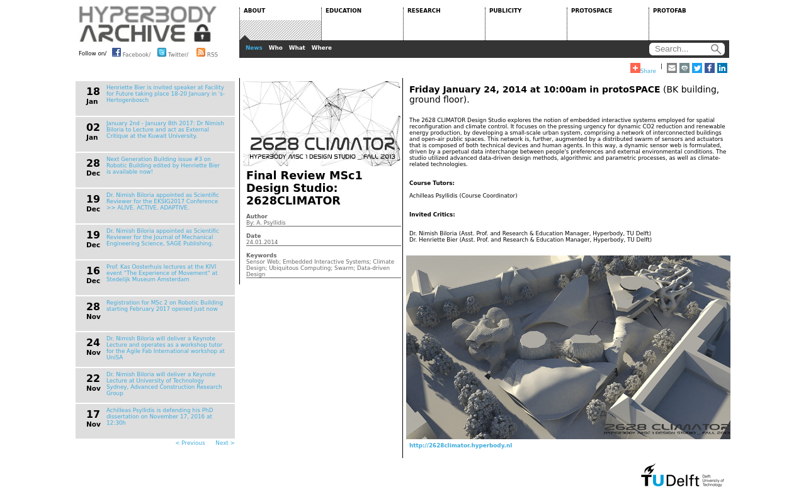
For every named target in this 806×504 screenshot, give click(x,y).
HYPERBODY (148, 24)
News (254, 48)
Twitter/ (172, 52)
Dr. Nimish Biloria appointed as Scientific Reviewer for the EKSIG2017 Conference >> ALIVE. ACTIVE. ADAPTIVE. (162, 201)
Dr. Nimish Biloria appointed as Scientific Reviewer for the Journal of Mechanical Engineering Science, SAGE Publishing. (162, 237)
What (297, 48)
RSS (207, 52)
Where (322, 48)
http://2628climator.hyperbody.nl (460, 445)
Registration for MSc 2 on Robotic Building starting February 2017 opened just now (164, 306)
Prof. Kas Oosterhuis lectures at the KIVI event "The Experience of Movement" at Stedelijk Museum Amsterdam (161, 273)
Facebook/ (131, 52)
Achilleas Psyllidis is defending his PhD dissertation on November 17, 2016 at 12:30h (159, 416)
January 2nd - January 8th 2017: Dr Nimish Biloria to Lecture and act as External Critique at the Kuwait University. (165, 129)
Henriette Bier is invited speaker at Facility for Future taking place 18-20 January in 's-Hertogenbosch (165, 93)
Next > (225, 443)
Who (276, 48)
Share (643, 68)
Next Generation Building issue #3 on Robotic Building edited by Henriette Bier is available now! (163, 165)
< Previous (190, 443)
